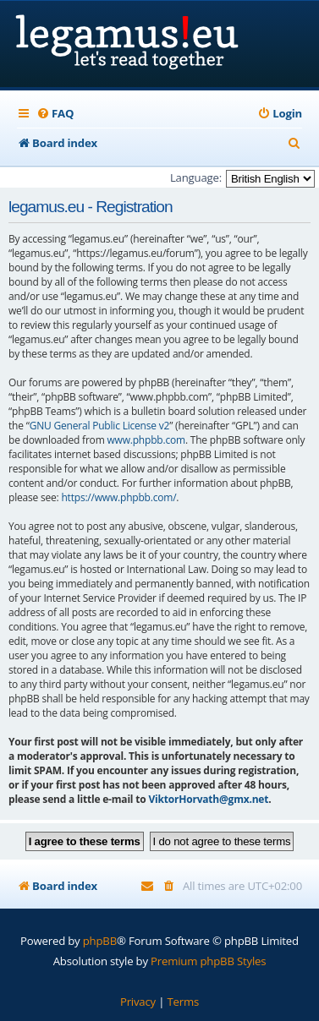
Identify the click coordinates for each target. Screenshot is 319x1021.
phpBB (100, 940)
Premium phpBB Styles (208, 961)
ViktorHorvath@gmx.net (208, 799)
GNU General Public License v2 (100, 425)
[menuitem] (55, 113)
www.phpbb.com (145, 440)
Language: (196, 177)
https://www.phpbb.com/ (118, 497)
